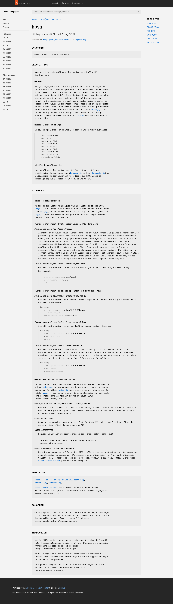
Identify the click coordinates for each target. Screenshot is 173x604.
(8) (76, 173)
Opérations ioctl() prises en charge (54, 379)
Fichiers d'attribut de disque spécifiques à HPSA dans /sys (67, 291)
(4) (95, 110)
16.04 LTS (7, 64)
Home (5, 19)
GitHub (62, 588)
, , (62, 404)
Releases (76, 3)
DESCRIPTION (153, 27)
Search (55, 3)
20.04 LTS (7, 57)
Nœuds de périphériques (47, 201)
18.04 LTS (7, 61)
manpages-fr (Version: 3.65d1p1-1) (57, 40)
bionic (35, 19)
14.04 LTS (7, 68)
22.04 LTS (7, 53)
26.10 (5, 38)
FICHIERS (151, 31)
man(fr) (45, 19)
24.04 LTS (7, 49)
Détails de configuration (48, 165)
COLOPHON (152, 39)
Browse (65, 3)
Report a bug (80, 40)
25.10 (5, 45)
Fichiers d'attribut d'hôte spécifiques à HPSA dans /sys (66, 224)
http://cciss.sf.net (49, 461)
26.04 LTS (7, 41)
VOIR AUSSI (152, 35)
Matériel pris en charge (47, 125)
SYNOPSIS (151, 23)
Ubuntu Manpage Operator (37, 588)
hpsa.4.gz (56, 19)
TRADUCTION (153, 42)
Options (38, 82)
